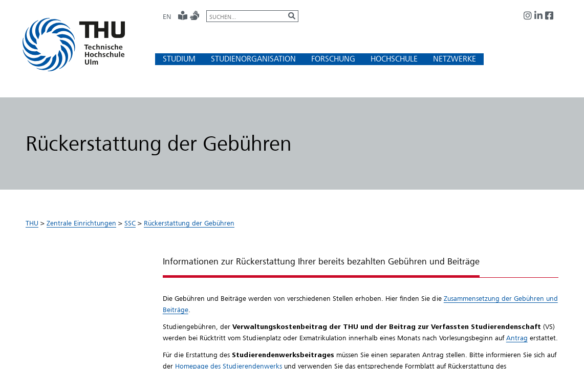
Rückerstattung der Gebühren (189, 223)
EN (167, 16)
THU (32, 223)
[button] (179, 58)
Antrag (517, 338)
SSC (130, 223)
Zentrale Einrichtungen (81, 223)
